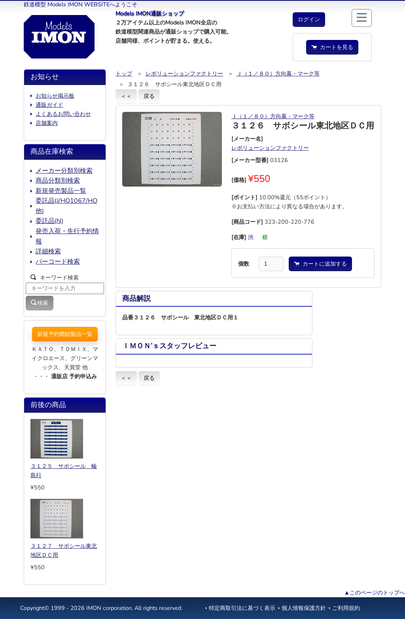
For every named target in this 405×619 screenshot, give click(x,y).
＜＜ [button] (126, 96)
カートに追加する (320, 264)
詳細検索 (48, 251)
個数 (243, 264)
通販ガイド (49, 105)
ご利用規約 (346, 608)
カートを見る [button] (332, 47)
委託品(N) (49, 221)
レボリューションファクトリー (184, 73)
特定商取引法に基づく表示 (242, 608)
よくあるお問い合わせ (63, 114)
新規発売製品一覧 (61, 191)
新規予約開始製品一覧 (65, 334)
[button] (309, 19)
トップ (123, 73)
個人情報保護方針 (304, 608)
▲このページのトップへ (374, 592)
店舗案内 (47, 123)
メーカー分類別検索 (64, 170)
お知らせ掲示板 (55, 96)
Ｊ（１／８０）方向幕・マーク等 (278, 73)
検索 (39, 303)
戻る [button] (149, 96)
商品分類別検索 (58, 180)
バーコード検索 (58, 261)
